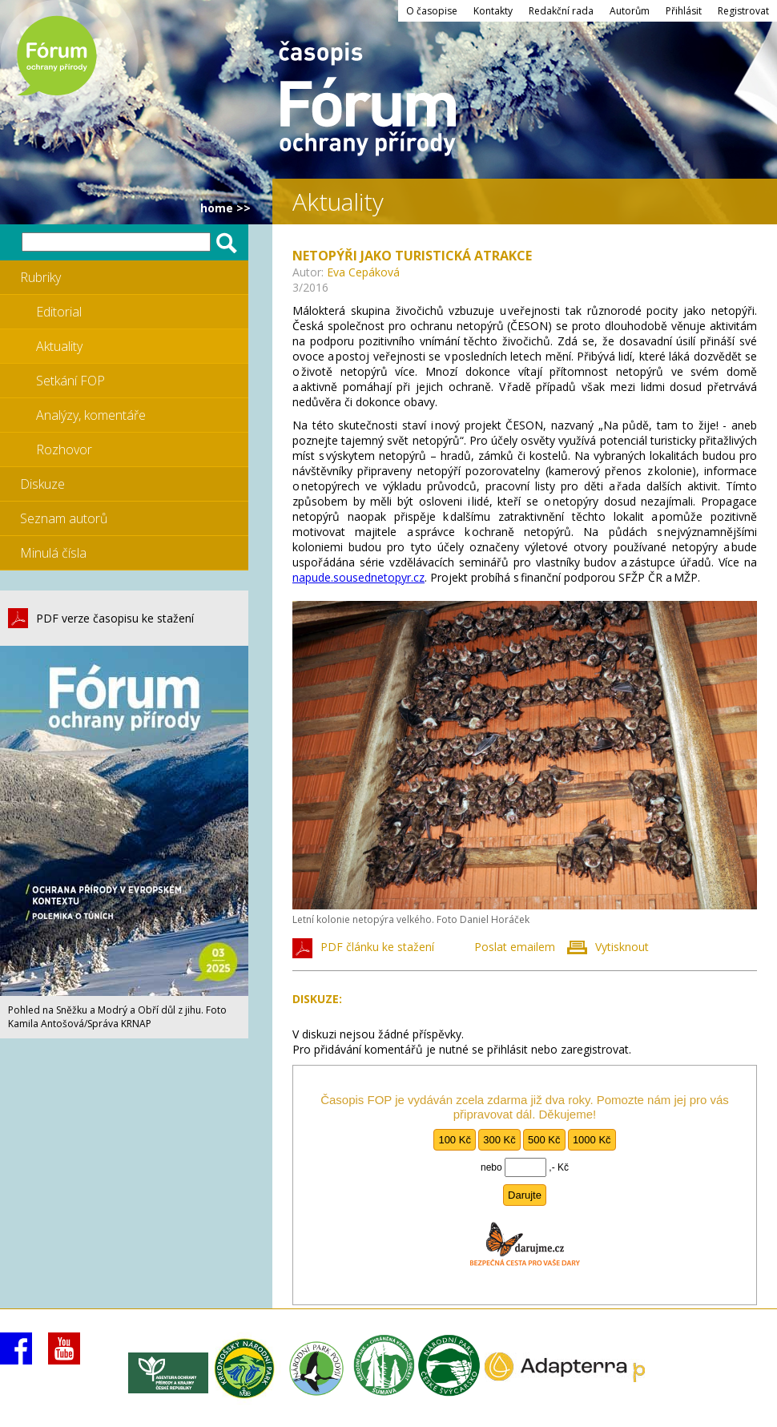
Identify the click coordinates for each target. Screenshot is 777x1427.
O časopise (431, 11)
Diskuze (42, 484)
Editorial (59, 311)
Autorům (630, 11)
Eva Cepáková (363, 272)
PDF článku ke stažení (377, 946)
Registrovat (743, 11)
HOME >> (225, 208)
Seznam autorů (63, 518)
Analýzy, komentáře (91, 415)
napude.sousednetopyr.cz (358, 577)
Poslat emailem (514, 946)
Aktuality (59, 346)
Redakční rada (561, 11)
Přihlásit (684, 11)
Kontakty (493, 11)
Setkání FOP (70, 380)
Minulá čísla (53, 553)
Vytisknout (622, 946)
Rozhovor (64, 449)
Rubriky (40, 277)
